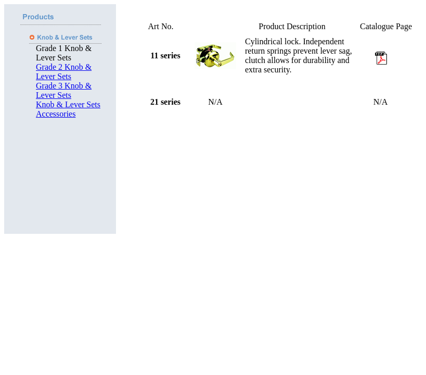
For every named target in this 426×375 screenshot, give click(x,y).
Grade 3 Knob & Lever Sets (64, 90)
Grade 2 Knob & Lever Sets (64, 72)
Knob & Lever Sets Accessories (68, 109)
